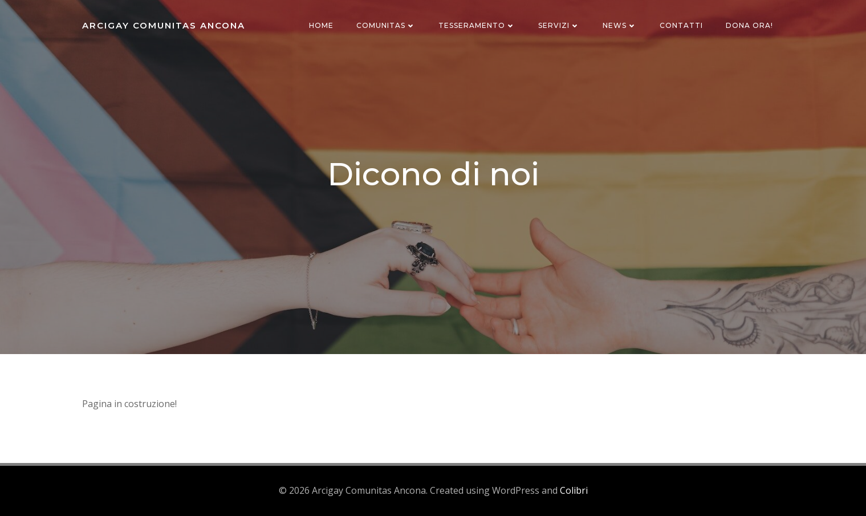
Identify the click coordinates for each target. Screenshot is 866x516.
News (620, 25)
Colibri (574, 490)
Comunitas (386, 25)
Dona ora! (749, 25)
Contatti (681, 25)
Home (321, 25)
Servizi (559, 25)
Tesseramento (476, 25)
